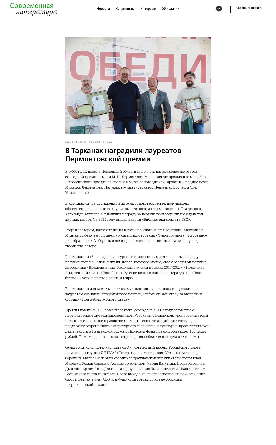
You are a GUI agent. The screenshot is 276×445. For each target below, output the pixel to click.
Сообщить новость (249, 8)
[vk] (219, 8)
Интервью (148, 9)
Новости (103, 9)
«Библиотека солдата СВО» (165, 219)
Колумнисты (125, 9)
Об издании (170, 9)
